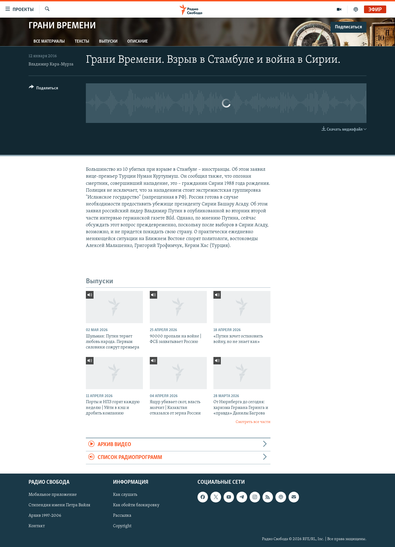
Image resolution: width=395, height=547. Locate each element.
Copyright (122, 526)
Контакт (37, 526)
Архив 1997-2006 (45, 516)
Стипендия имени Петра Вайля (59, 505)
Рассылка (122, 516)
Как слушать (125, 495)
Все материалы (49, 41)
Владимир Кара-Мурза (51, 64)
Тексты (82, 41)
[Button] (43, 89)
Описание (137, 41)
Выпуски (108, 41)
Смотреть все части (253, 422)
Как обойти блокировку (136, 505)
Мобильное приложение (53, 495)
